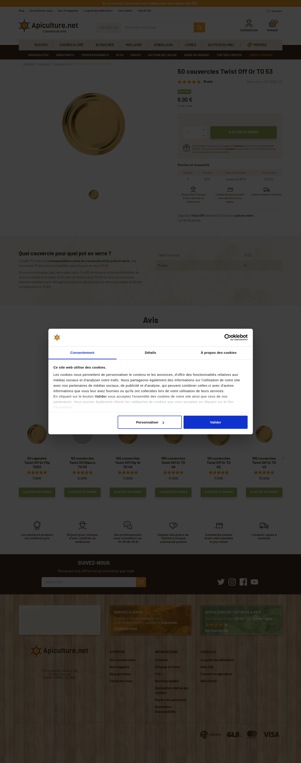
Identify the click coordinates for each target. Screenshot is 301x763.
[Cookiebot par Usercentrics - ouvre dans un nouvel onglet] (228, 337)
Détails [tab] (150, 352)
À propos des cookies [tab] (219, 352)
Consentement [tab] (82, 352)
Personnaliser (150, 422)
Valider (215, 422)
